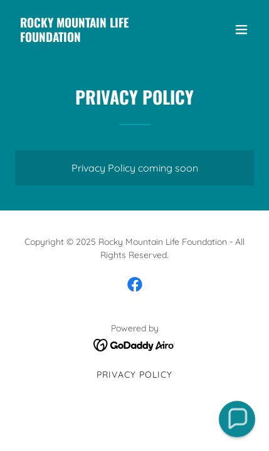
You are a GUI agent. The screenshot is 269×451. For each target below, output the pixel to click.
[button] (241, 29)
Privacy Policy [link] (134, 374)
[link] (98, 38)
